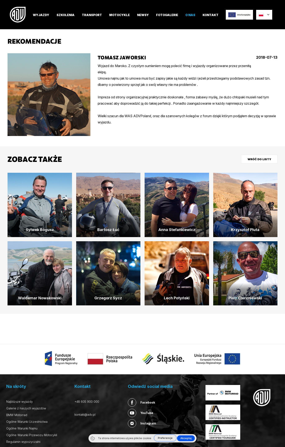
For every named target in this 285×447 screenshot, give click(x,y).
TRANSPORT (92, 15)
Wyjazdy (41, 15)
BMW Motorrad (16, 415)
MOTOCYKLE (119, 15)
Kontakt (210, 15)
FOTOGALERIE (167, 15)
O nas (190, 15)
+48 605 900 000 (86, 401)
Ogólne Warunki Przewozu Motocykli (31, 435)
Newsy (143, 15)
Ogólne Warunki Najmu (21, 428)
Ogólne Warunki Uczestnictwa (27, 421)
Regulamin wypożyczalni (23, 441)
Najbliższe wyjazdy (19, 401)
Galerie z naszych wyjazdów (26, 408)
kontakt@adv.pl (84, 414)
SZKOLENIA (65, 15)
